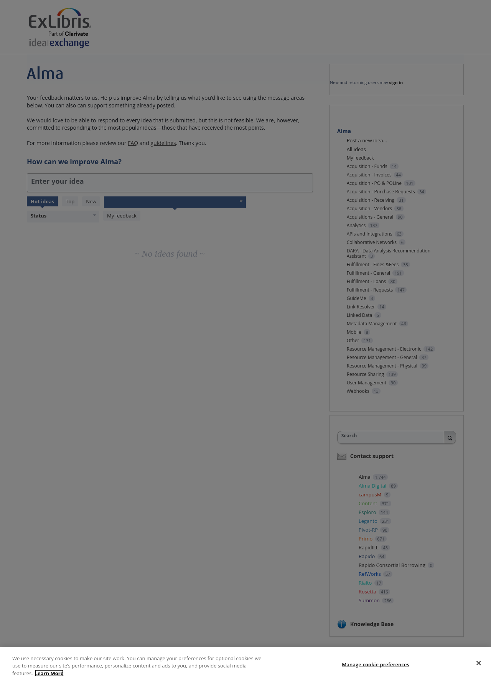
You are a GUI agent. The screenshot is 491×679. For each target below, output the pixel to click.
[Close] (478, 666)
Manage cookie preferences (375, 667)
